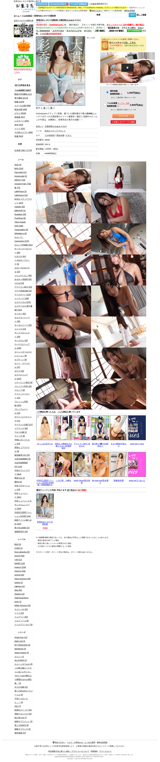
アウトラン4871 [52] (23, 287)
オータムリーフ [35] (23, 325)
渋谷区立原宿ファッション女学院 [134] (23, 514)
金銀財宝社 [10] (21, 531)
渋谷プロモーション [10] (22, 488)
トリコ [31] (19, 613)
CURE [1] (18, 548)
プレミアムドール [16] (21, 411)
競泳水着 (60, 135)
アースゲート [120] (22, 295)
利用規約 (94, 751)
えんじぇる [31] (21, 609)
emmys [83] (19, 556)
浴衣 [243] (18, 125)
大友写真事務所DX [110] (21, 465)
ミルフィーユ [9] (21, 621)
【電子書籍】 (100, 31)
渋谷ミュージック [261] (21, 495)
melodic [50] (19, 207)
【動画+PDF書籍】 (116, 31)
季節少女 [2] (19, 478)
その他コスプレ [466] (23, 132)
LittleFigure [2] (20, 191)
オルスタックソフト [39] (22, 319)
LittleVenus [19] (21, 195)
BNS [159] (18, 168)
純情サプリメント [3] (23, 721)
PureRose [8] (20, 218)
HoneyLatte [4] (20, 176)
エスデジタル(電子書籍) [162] (23, 308)
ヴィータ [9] (19, 436)
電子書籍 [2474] (21, 98)
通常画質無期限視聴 (116, 92)
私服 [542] (18, 136)
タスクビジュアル (74, 31)
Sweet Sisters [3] (21, 653)
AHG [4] (17, 165)
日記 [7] (17, 706)
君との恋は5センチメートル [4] (23, 693)
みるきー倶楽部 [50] (23, 279)
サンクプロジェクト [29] (22, 335)
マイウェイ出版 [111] (23, 424)
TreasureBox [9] (21, 230)
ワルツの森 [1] (20, 432)
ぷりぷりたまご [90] (23, 275)
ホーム (17, 16)
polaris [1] (18, 582)
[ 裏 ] (51, 108)
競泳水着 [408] (20, 109)
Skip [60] (18, 590)
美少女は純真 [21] (22, 528)
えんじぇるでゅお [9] (23, 664)
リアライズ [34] (21, 428)
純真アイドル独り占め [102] (23, 522)
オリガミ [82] (20, 314)
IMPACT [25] (19, 180)
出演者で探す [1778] (23, 150)
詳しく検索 (141, 15)
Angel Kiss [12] (20, 637)
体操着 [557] (19, 117)
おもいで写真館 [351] (23, 245)
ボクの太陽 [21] (21, 687)
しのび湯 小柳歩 (63, 480)
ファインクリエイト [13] (22, 396)
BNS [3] (17, 544)
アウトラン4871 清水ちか (82, 445)
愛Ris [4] (18, 482)
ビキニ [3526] (20, 113)
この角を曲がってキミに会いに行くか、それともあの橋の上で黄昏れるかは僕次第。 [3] (23, 675)
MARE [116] (19, 563)
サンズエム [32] (21, 340)
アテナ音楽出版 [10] (23, 291)
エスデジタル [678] (22, 302)
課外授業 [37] (20, 733)
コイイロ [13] (20, 329)
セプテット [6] (20, 359)
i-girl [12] (18, 560)
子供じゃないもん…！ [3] (21, 700)
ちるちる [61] (20, 256)
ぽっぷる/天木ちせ (45, 444)
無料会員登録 (129, 11)
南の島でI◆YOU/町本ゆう (100, 445)
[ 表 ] (44, 108)
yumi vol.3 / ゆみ (137, 444)
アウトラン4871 (129, 28)
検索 (98, 15)
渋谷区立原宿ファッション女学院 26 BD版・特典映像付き (45, 482)
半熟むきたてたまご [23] (22, 442)
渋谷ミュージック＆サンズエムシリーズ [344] (23, 505)
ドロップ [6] (19, 390)
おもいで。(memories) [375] (21, 239)
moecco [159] (20, 567)
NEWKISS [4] (20, 649)
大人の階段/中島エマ (119, 445)
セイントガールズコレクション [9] (23, 354)
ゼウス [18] (19, 371)
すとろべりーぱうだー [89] (23, 251)
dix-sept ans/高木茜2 (100, 481)
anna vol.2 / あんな (137, 480)
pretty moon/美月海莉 (82, 481)
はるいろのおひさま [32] (22, 270)
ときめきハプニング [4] (22, 262)
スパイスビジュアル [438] (22, 346)
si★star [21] (19, 586)
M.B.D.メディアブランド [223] (23, 201)
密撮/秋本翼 (119, 480)
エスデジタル (58, 31)
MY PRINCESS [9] (22, 645)
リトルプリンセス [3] (23, 624)
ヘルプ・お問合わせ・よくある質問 (81, 742)
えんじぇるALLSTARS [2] (20, 658)
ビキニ (69, 135)
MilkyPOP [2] (20, 210)
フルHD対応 (27, 16)
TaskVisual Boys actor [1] (21, 600)
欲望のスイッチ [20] (23, 710)
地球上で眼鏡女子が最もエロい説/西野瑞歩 (63, 446)
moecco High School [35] (20, 573)
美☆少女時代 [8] (21, 725)
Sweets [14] (19, 594)
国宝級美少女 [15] (22, 455)
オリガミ (88, 31)
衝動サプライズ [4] (22, 729)
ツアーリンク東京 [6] (23, 382)
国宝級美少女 (113, 28)
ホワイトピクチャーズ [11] (23, 419)
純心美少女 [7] (20, 718)
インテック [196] (21, 298)
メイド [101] (19, 128)
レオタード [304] (21, 121)
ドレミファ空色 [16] (23, 386)
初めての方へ (95, 11)
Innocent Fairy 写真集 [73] (22, 186)
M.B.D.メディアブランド (55, 131)
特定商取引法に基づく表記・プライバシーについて (68, 751)
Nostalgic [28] (20, 214)
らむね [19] (19, 283)
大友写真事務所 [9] (22, 459)
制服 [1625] (19, 102)
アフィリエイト (105, 751)
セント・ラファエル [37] (22, 365)
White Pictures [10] (22, 605)
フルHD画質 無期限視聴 (118, 104)
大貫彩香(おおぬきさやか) (56, 126)
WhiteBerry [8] (20, 233)
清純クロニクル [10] (23, 714)
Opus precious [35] (22, 579)
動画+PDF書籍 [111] (23, 94)
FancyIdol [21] (20, 172)
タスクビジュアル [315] (21, 377)
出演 (39, 126)
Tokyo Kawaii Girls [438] (20, 224)
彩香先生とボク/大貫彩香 (45, 523)
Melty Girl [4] (19, 641)
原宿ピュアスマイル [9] (22, 449)
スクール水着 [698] (22, 106)
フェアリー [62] (21, 617)
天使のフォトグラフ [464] (22, 472)
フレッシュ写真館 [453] (21, 404)
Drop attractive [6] (22, 552)
